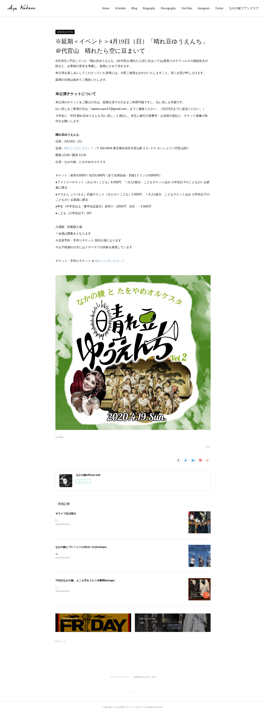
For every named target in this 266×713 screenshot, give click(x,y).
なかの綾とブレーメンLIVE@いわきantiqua (81, 547)
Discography (168, 8)
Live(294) (59, 437)
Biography (149, 8)
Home (106, 8)
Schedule (120, 8)
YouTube (186, 8)
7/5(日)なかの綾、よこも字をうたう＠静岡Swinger (85, 580)
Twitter (219, 8)
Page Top (133, 692)
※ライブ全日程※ (65, 513)
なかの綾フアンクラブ (244, 8)
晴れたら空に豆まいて (79, 148)
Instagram (203, 8)
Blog (134, 8)
